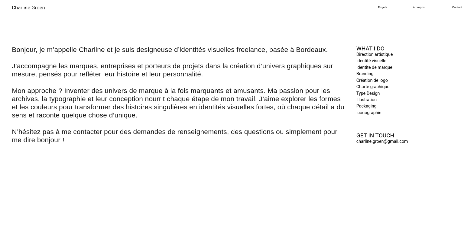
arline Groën (28, 8)
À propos (419, 7)
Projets (382, 7)
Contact (457, 7)
